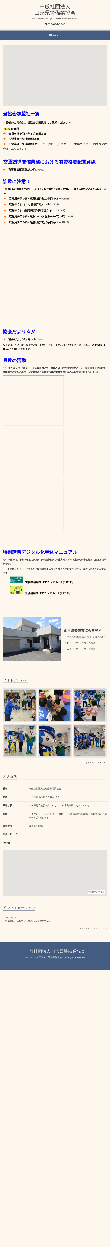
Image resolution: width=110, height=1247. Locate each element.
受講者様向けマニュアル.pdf (42, 593)
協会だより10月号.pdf (21, 339)
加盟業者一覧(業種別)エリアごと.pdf (30, 144)
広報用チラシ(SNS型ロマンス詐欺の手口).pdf (36, 216)
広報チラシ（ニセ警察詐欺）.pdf (29, 204)
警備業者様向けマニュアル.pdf (43, 582)
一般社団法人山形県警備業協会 (55, 951)
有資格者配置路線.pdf (21, 169)
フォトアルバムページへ (95, 763)
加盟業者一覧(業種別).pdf (23, 139)
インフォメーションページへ (93, 928)
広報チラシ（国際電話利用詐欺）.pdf (31, 210)
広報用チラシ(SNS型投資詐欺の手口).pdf (33, 198)
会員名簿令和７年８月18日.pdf (27, 134)
